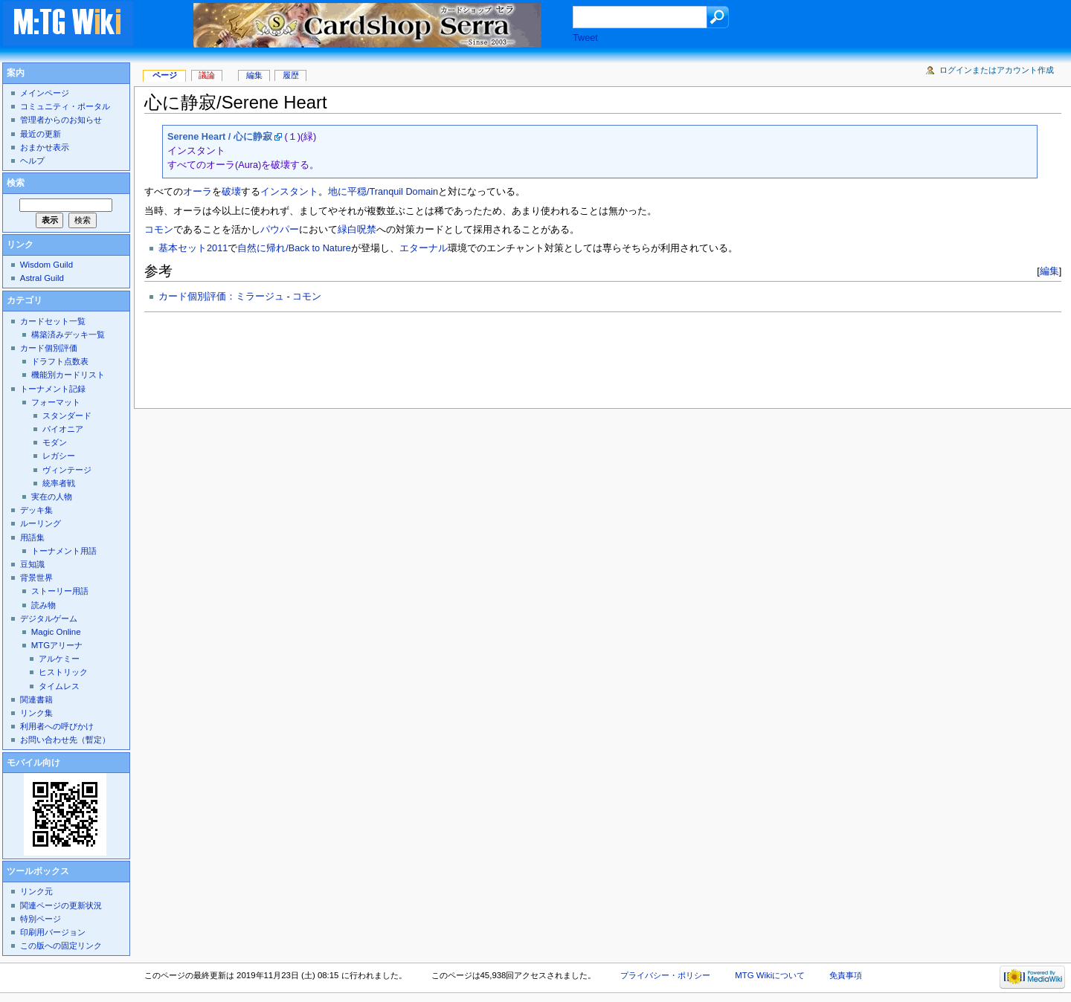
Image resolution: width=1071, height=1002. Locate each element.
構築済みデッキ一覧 (68, 334)
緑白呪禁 (357, 229)
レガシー (58, 455)
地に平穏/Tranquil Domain (383, 192)
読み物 (43, 605)
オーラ (197, 192)
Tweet (585, 38)
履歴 (291, 75)
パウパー (279, 229)
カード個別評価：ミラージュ (221, 296)
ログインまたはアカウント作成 (996, 69)
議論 (207, 75)
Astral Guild (42, 278)
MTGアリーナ (57, 645)
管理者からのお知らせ (61, 119)
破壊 (231, 192)
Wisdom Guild (46, 264)
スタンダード (66, 415)
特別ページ (40, 918)
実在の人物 (51, 496)
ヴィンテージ (66, 469)
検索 (16, 182)
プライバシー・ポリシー (665, 975)
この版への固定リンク (61, 945)
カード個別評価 (48, 347)
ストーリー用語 (60, 590)
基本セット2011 (193, 248)
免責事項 (845, 975)
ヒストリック (63, 672)
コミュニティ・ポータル (65, 106)
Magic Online (56, 631)
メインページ (44, 92)
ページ (164, 75)
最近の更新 (40, 133)
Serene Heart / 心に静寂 (219, 137)
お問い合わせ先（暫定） (65, 739)
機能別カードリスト (68, 374)
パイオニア (62, 428)
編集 (1049, 271)
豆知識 (32, 564)
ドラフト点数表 (60, 361)
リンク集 (36, 712)
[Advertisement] (415, 356)
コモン (158, 229)
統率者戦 (58, 483)
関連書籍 (36, 699)
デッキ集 (36, 509)
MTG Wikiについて (770, 975)
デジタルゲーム (48, 618)
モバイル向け (33, 762)
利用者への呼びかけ (57, 726)
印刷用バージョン (53, 932)
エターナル (423, 248)
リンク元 (36, 891)
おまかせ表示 (44, 147)
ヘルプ (32, 160)
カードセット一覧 (53, 321)
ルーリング (40, 523)
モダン (54, 442)
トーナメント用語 (64, 550)
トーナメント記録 (53, 388)
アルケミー (59, 658)
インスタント (289, 192)
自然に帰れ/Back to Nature (293, 248)
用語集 (32, 537)
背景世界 (36, 577)
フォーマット (55, 402)
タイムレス (59, 686)
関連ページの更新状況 (61, 905)
